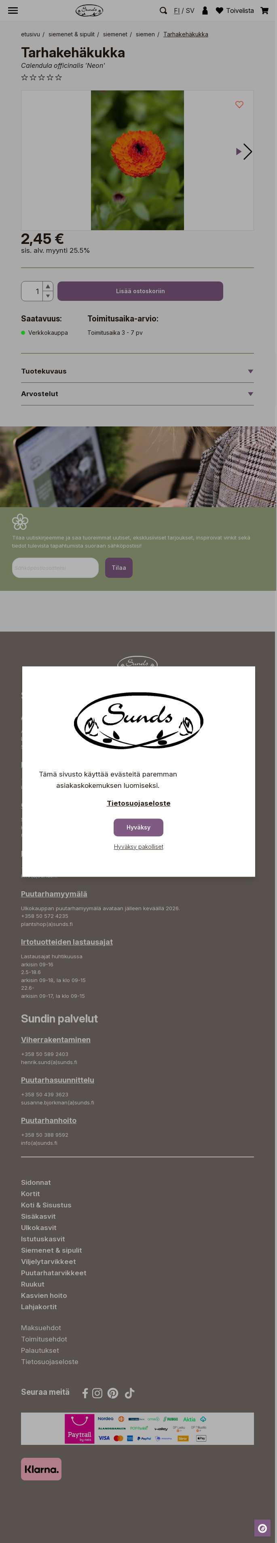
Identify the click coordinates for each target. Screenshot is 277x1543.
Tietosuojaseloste (139, 803)
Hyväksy (138, 827)
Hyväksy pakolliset (138, 846)
